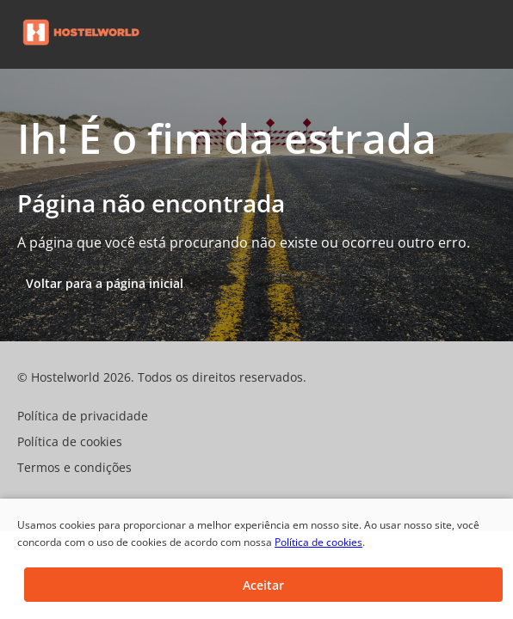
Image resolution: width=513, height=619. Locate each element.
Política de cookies (318, 542)
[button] (494, 34)
